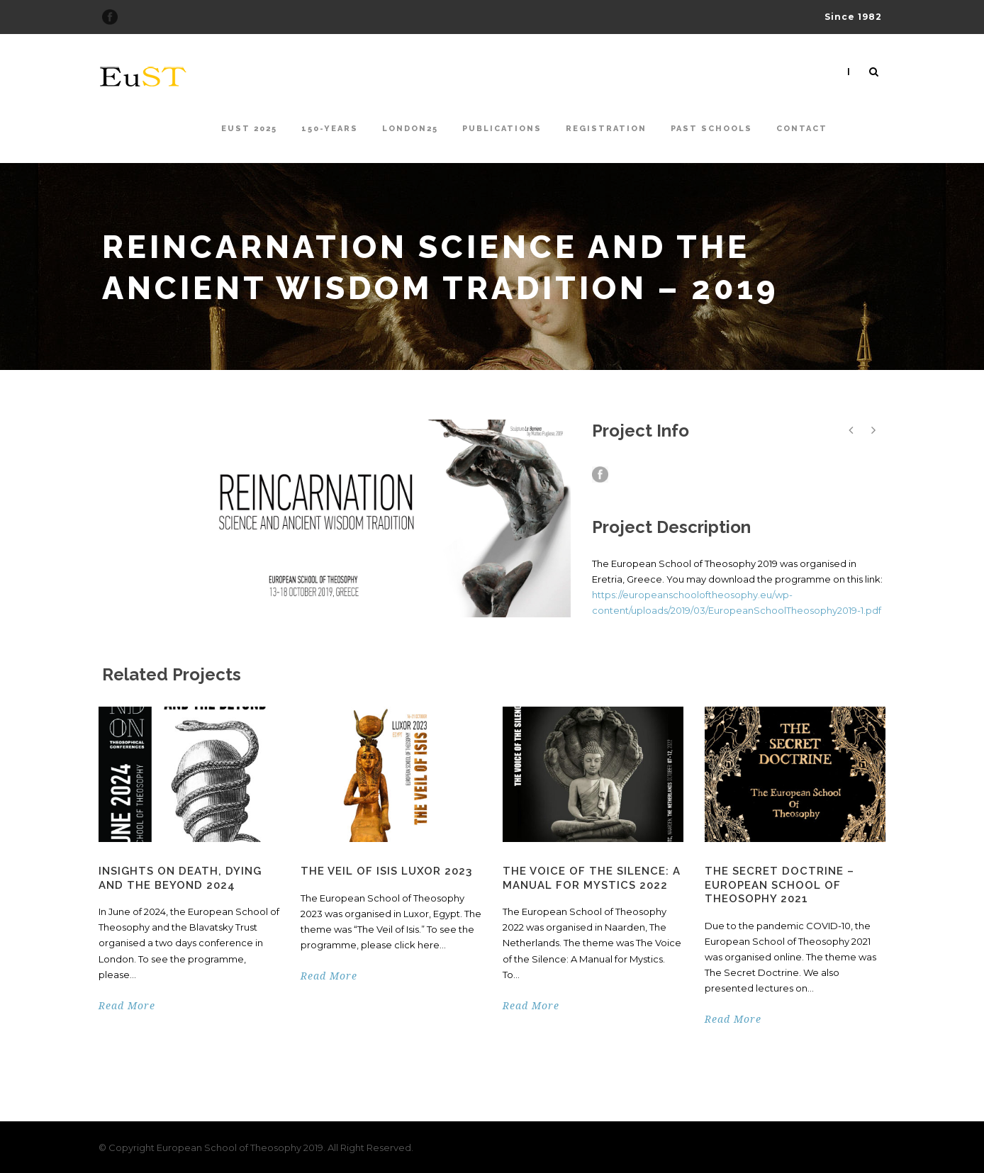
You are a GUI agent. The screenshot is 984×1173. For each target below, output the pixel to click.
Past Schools (711, 128)
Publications (502, 128)
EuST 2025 (249, 128)
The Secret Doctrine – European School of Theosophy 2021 (779, 885)
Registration (606, 128)
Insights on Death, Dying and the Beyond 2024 (180, 878)
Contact (801, 128)
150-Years (329, 128)
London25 (410, 128)
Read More (127, 1005)
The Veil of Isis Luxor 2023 (386, 871)
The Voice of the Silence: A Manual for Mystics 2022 (592, 878)
